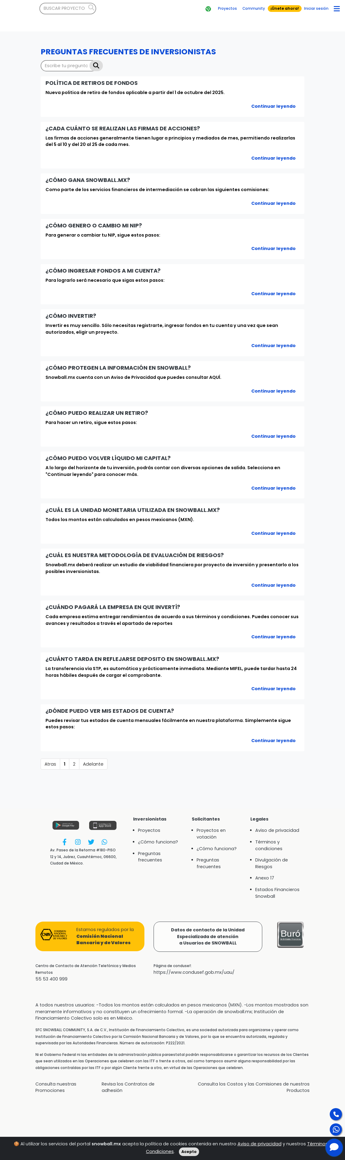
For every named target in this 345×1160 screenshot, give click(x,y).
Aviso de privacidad (259, 1144)
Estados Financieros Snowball (277, 892)
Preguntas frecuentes (150, 856)
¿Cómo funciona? (158, 842)
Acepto (189, 1151)
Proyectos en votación (211, 833)
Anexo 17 (264, 878)
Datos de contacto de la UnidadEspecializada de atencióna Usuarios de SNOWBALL (208, 936)
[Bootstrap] (19, 8)
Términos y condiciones (268, 845)
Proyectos (149, 830)
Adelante (93, 764)
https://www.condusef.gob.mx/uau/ (194, 972)
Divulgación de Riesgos (271, 863)
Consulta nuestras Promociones (55, 1087)
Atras (50, 764)
